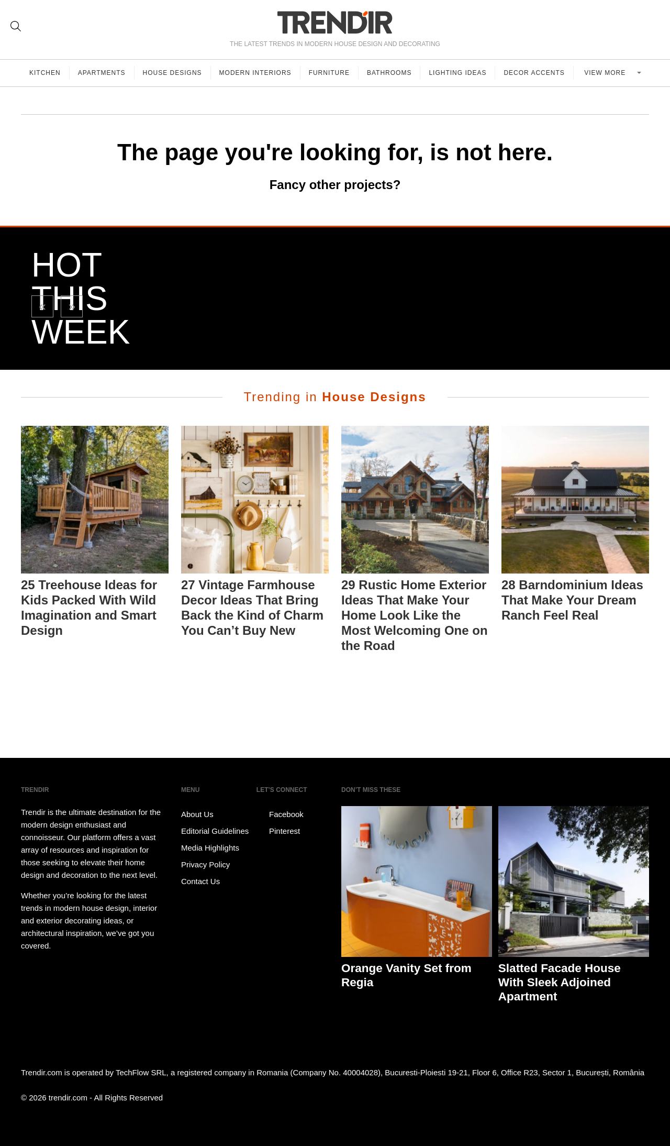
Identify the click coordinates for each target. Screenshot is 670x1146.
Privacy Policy (205, 864)
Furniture (329, 72)
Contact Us (200, 881)
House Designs (172, 72)
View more (606, 72)
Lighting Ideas (457, 72)
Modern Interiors (255, 72)
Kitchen (45, 72)
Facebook (280, 814)
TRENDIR (335, 22)
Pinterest (278, 831)
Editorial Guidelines (215, 831)
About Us (197, 814)
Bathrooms (389, 72)
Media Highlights (210, 847)
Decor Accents (534, 72)
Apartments (102, 72)
